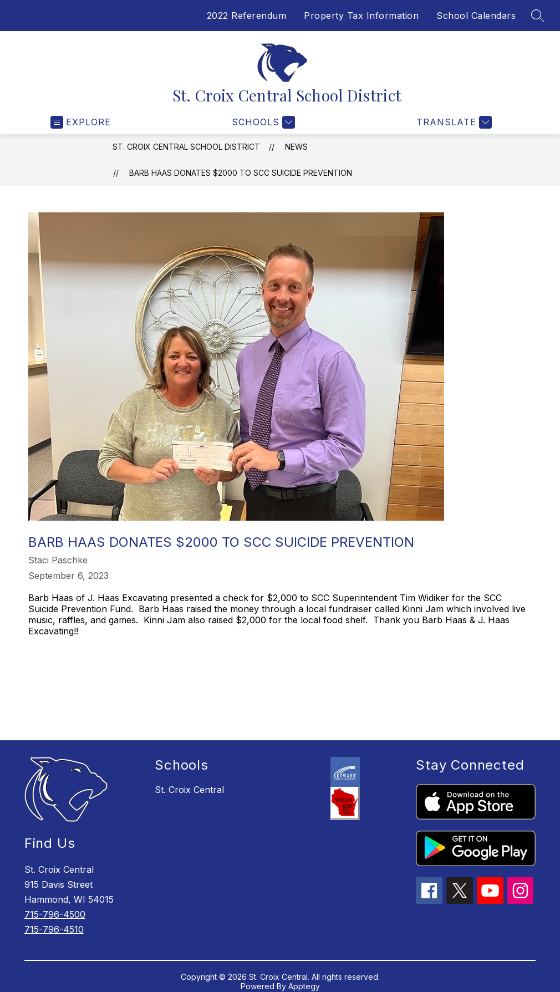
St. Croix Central (189, 789)
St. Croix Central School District (186, 146)
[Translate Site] (453, 122)
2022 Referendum (247, 15)
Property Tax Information (361, 15)
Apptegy (304, 986)
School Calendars (476, 15)
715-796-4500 (54, 914)
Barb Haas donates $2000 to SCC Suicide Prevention (240, 172)
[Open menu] (80, 122)
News (296, 146)
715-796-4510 (54, 929)
